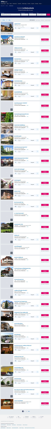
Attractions (15, 3)
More (40, 3)
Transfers (19, 3)
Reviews (36, 3)
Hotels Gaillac (9, 424)
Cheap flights (3, 3)
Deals (11, 3)
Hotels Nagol (14, 424)
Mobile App (24, 3)
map (23, 26)
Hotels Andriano (25, 424)
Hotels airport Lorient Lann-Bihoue (30, 427)
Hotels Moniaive (19, 424)
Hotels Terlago (21, 427)
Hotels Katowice (3, 427)
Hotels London (9, 427)
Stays (8, 3)
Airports (32, 3)
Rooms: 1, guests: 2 (40, 14)
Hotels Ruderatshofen (15, 427)
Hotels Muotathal (3, 424)
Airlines (28, 3)
